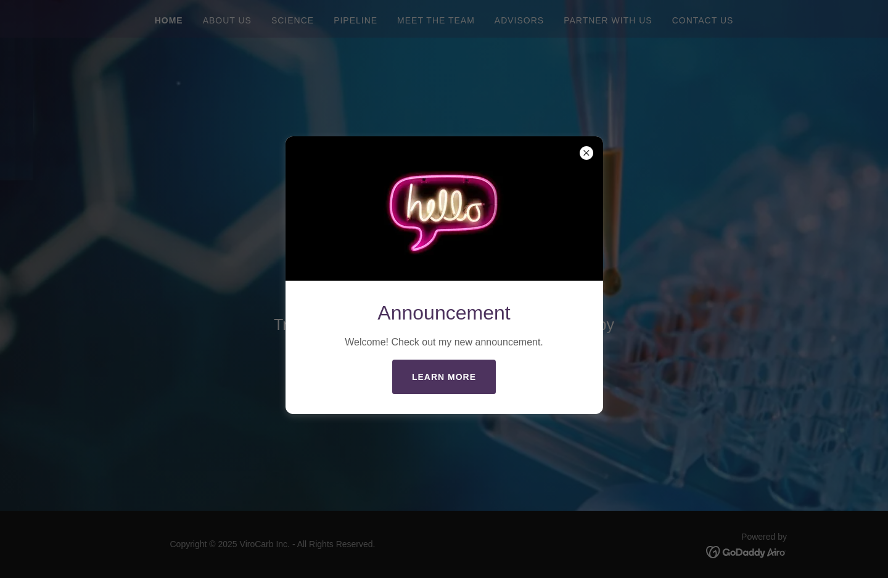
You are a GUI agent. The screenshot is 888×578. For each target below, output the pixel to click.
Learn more (444, 377)
